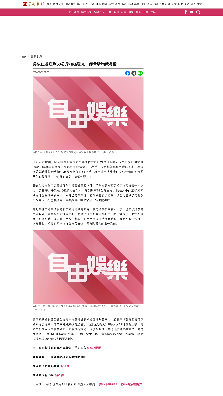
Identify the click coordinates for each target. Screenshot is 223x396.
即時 (49, 4)
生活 (91, 4)
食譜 (186, 4)
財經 (130, 4)
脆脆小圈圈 (93, 347)
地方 (111, 4)
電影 (138, 12)
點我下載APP (108, 384)
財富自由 (70, 4)
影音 (123, 4)
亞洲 (116, 12)
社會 (85, 4)
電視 (131, 12)
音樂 (145, 12)
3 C (162, 4)
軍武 (79, 4)
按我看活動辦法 (131, 384)
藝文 (174, 4)
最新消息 (74, 12)
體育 (155, 4)
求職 (199, 4)
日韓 (108, 12)
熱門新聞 (86, 12)
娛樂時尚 (99, 12)
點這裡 (65, 366)
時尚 (149, 4)
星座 (153, 12)
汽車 (143, 4)
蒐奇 (117, 4)
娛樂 (136, 4)
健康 (98, 4)
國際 (104, 4)
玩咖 (180, 4)
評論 (167, 4)
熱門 (55, 4)
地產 (193, 4)
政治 (61, 4)
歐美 (123, 12)
